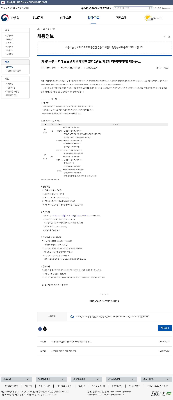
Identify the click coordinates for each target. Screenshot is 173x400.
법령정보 (9, 84)
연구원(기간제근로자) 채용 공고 (110, 351)
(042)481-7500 (63, 392)
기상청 (10, 17)
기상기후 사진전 (12, 92)
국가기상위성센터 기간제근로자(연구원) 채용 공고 (110, 341)
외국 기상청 (148, 379)
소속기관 (7, 379)
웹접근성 (81, 386)
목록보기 (165, 328)
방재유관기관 (44, 379)
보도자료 (9, 43)
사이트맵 (158, 8)
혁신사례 (9, 50)
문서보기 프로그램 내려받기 (157, 386)
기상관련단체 (114, 379)
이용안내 (28, 386)
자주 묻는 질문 (44, 386)
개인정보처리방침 (11, 386)
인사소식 (9, 47)
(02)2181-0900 (50, 395)
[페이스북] (40, 328)
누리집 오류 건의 (98, 386)
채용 (53, 29)
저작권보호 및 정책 (64, 386)
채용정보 (9, 67)
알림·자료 (46, 29)
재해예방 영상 (11, 95)
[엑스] (45, 328)
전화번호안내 (117, 386)
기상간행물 (10, 88)
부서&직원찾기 (134, 386)
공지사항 (9, 36)
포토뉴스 (9, 39)
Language (166, 8)
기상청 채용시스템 (13, 71)
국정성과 (9, 54)
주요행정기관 (79, 379)
